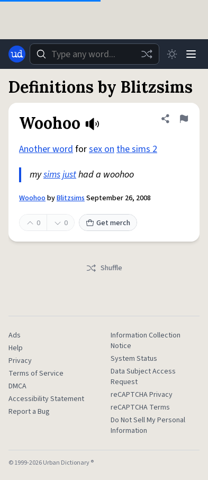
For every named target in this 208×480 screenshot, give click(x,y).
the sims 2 (136, 149)
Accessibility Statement (46, 399)
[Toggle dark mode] (172, 54)
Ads (14, 335)
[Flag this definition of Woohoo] (183, 118)
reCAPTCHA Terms (140, 407)
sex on (101, 149)
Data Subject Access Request (143, 376)
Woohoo (32, 198)
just (69, 174)
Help (15, 348)
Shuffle (104, 268)
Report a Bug (29, 411)
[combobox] (94, 54)
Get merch (108, 223)
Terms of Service (36, 373)
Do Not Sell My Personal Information (148, 425)
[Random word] (146, 54)
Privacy (20, 360)
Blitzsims (71, 198)
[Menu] (191, 54)
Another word (46, 149)
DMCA (17, 386)
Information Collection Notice (145, 340)
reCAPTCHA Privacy (142, 394)
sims (51, 174)
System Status (134, 358)
